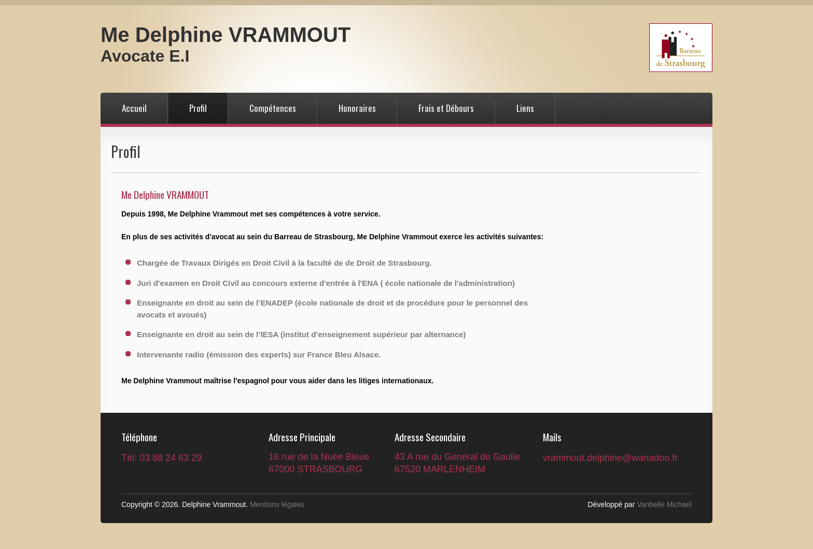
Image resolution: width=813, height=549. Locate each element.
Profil (198, 108)
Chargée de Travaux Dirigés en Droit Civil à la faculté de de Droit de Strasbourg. (284, 262)
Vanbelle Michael (664, 504)
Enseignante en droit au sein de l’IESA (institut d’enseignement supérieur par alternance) (301, 334)
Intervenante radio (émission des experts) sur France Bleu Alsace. (259, 354)
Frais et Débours (446, 108)
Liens (525, 108)
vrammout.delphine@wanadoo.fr (610, 458)
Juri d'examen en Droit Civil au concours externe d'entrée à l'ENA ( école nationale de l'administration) (326, 283)
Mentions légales (277, 504)
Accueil (134, 108)
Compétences (272, 108)
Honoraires (357, 108)
